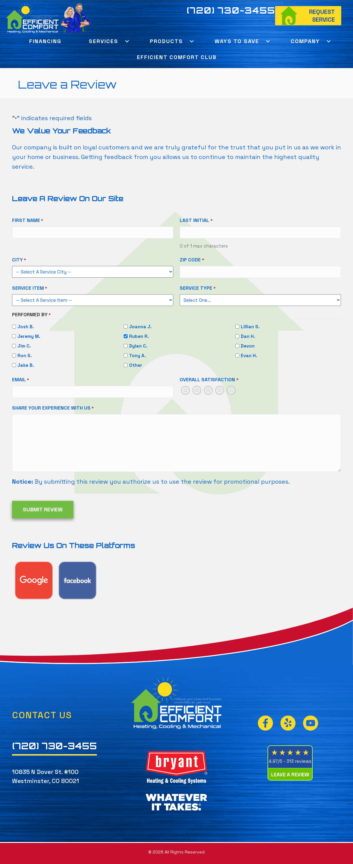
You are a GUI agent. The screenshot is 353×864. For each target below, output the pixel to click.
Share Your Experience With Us (53, 408)
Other (135, 365)
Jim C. (24, 346)
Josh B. (25, 326)
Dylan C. (138, 346)
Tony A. (137, 355)
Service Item (29, 288)
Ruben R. (139, 336)
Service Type (197, 288)
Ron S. (24, 355)
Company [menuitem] (305, 41)
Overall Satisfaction (209, 379)
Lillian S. (250, 326)
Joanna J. (140, 326)
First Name (27, 220)
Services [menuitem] (103, 41)
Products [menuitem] (166, 41)
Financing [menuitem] (45, 41)
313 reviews (298, 761)
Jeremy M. (28, 336)
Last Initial (196, 220)
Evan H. (249, 355)
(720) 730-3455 (231, 10)
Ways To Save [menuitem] (237, 41)
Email (20, 379)
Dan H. (248, 336)
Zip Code (192, 260)
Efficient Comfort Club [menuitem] (177, 57)
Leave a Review (290, 774)
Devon (248, 346)
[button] (127, 41)
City (19, 260)
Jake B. (25, 365)
